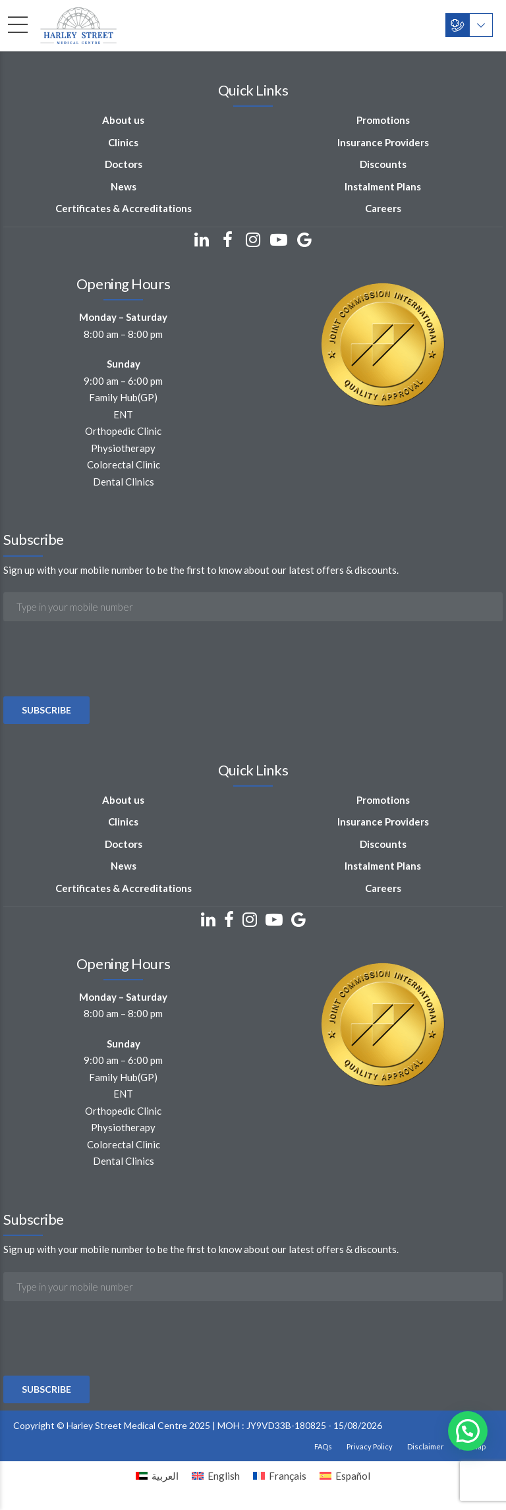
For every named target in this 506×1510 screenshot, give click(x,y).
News (123, 186)
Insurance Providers (383, 142)
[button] (468, 1431)
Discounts (383, 164)
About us (123, 120)
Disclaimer (425, 1446)
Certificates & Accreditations (123, 208)
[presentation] (103, 694)
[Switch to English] (215, 1476)
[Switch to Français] (279, 1476)
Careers (383, 208)
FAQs (323, 1446)
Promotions (383, 120)
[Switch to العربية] (157, 1476)
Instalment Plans (383, 186)
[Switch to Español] (345, 1476)
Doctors (123, 164)
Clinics (123, 142)
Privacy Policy (370, 1446)
